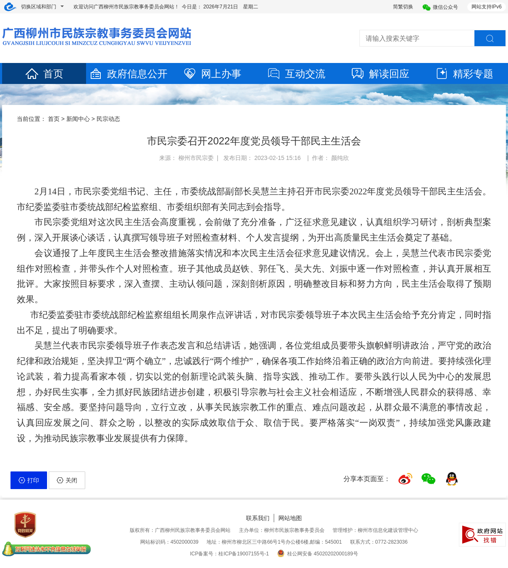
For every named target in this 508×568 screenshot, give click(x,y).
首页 (44, 73)
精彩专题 (464, 73)
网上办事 (212, 73)
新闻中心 (78, 118)
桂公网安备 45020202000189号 (317, 554)
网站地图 (290, 518)
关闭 (67, 480)
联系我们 (258, 518)
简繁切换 (403, 7)
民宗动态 (108, 118)
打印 (28, 480)
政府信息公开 (128, 73)
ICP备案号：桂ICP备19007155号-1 (229, 554)
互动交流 (296, 73)
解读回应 (380, 73)
